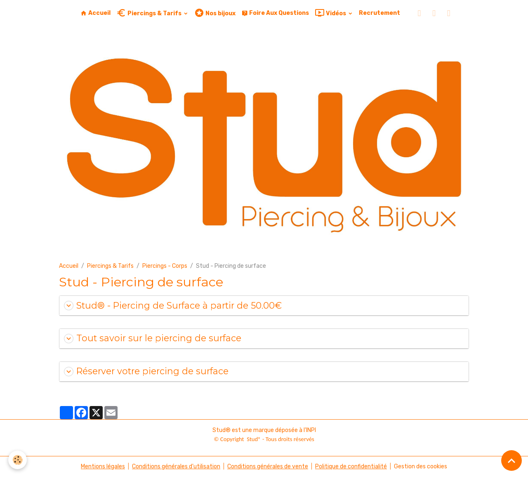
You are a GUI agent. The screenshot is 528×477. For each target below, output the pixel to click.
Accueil (95, 13)
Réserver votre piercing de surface (146, 371)
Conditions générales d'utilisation (176, 466)
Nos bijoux (215, 13)
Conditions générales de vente (267, 466)
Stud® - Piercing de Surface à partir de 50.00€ (173, 305)
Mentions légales (103, 466)
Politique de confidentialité (351, 466)
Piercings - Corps (164, 265)
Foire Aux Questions (275, 13)
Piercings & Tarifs (149, 13)
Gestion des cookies (420, 466)
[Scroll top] (511, 460)
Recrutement (379, 13)
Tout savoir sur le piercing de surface (152, 338)
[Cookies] (17, 460)
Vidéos (331, 13)
